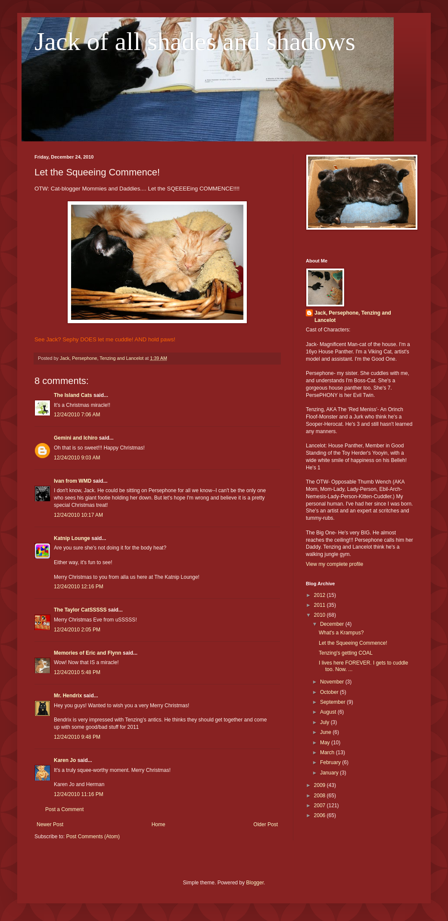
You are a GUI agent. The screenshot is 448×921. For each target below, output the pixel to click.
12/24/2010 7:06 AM (77, 415)
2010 (320, 615)
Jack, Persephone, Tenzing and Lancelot (352, 316)
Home (158, 824)
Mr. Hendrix (68, 696)
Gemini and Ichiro (75, 438)
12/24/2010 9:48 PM (77, 737)
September (333, 702)
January (330, 773)
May (325, 743)
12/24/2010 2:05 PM (77, 630)
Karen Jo (65, 760)
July (325, 722)
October (330, 692)
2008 (320, 796)
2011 (320, 605)
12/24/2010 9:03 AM (77, 458)
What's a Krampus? (341, 633)
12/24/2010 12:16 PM (78, 587)
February (331, 762)
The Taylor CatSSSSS (80, 610)
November (332, 682)
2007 (320, 805)
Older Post (265, 824)
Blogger (255, 883)
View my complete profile (334, 564)
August (329, 712)
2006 (320, 815)
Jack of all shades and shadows (194, 41)
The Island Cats (73, 395)
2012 (320, 595)
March (328, 752)
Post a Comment (64, 809)
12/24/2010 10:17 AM (78, 515)
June (326, 732)
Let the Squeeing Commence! (353, 643)
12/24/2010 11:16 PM (78, 794)
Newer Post (50, 824)
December (332, 624)
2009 (320, 785)
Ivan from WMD (72, 481)
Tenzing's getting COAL (346, 653)
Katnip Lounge (72, 538)
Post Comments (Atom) (93, 837)
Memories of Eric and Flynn (87, 653)
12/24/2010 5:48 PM (77, 672)
